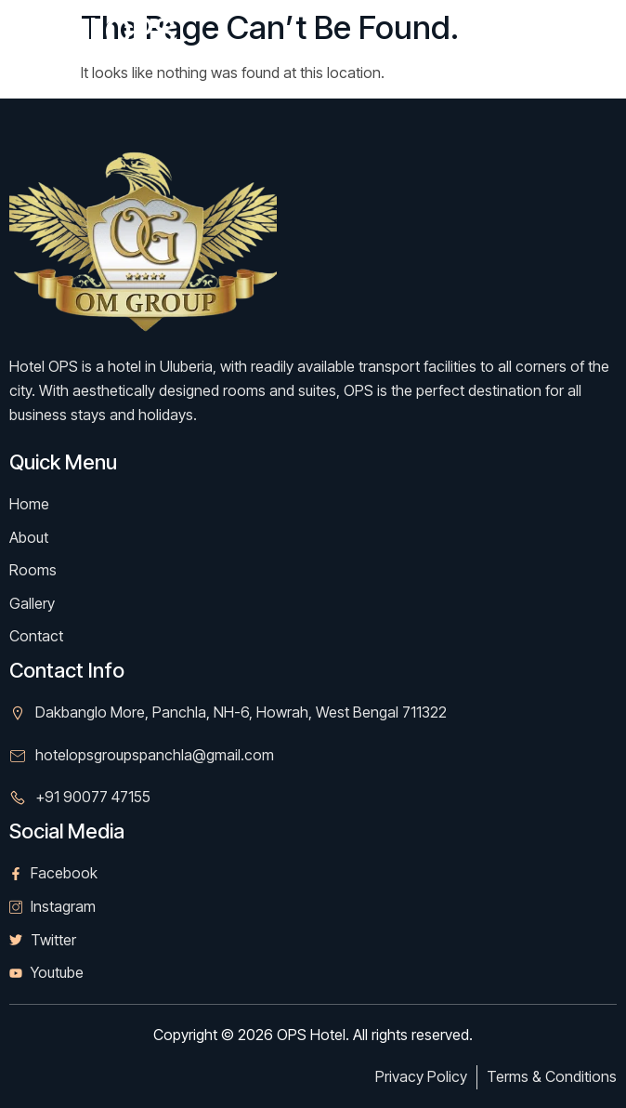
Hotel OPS (92, 31)
